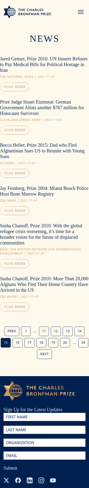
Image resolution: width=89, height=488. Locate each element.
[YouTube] (53, 480)
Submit (10, 468)
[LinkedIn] (30, 480)
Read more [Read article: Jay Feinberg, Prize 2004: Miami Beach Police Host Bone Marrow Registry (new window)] (15, 210)
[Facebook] (18, 480)
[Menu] (80, 12)
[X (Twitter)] (6, 480)
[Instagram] (41, 480)
